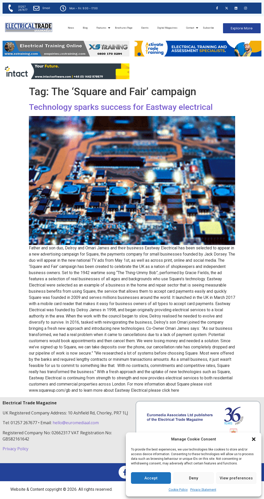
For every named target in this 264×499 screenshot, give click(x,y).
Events (144, 28)
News (71, 28)
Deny (193, 478)
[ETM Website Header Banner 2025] (66, 55)
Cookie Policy (178, 490)
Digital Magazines (167, 28)
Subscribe (208, 28)
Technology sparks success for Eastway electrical (121, 107)
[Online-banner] (66, 77)
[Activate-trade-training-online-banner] (198, 55)
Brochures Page (124, 28)
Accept (151, 478)
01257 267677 (22, 8)
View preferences (236, 478)
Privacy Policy (16, 449)
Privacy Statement (203, 490)
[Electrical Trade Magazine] (28, 27)
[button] (253, 439)
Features (102, 28)
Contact (191, 28)
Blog (85, 28)
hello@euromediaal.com (76, 423)
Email (46, 8)
